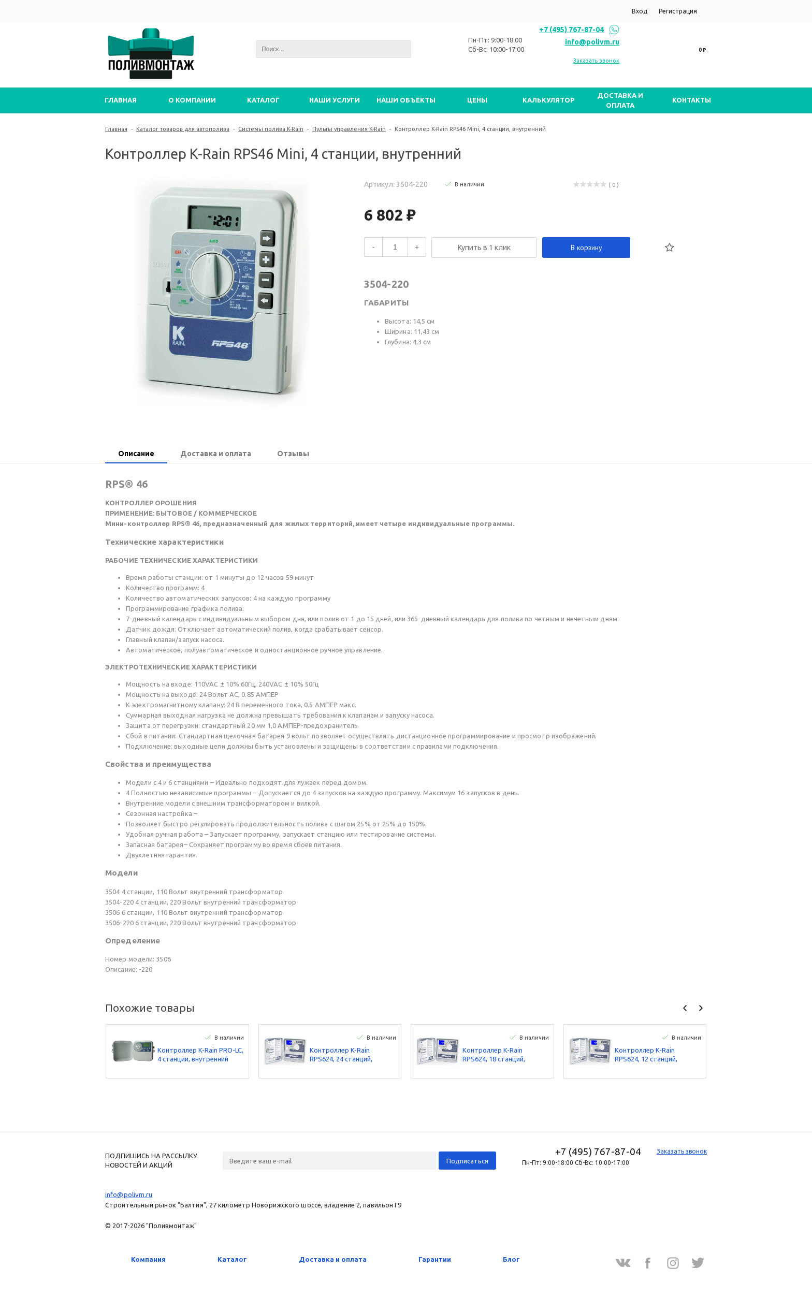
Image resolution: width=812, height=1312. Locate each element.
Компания (148, 1259)
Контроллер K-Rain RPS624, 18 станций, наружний (493, 1054)
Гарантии (434, 1259)
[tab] (136, 454)
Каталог (232, 1259)
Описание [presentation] (136, 453)
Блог (511, 1259)
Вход (639, 11)
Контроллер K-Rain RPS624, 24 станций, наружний (341, 1054)
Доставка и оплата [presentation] (215, 453)
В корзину (586, 247)
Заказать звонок (596, 60)
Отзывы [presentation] (293, 453)
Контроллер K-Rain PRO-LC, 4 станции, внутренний (200, 1054)
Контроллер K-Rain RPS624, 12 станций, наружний (646, 1054)
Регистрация (678, 11)
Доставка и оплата (333, 1259)
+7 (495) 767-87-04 (571, 29)
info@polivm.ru (592, 42)
